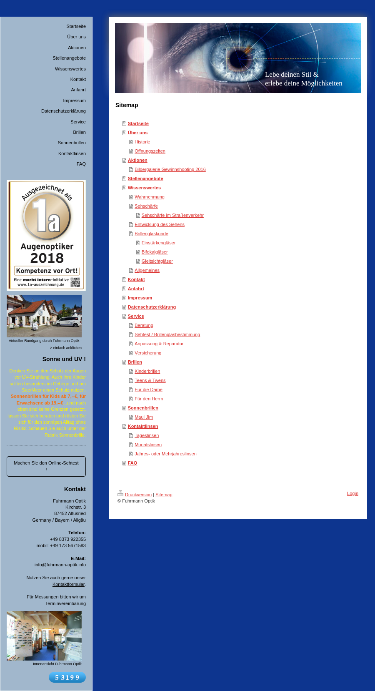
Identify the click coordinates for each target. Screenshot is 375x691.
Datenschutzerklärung (152, 306)
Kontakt (136, 279)
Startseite (138, 123)
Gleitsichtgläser (157, 261)
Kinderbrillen (147, 371)
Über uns (138, 132)
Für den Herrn (149, 398)
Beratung (144, 325)
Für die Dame (148, 389)
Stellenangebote (145, 178)
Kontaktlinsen (143, 426)
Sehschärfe (146, 206)
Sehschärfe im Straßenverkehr (173, 215)
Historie (142, 141)
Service (136, 316)
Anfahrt (136, 288)
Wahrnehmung (150, 196)
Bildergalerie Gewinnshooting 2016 (170, 169)
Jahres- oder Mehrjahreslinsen (166, 453)
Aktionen (138, 160)
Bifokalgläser (155, 251)
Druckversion (135, 494)
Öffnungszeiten (150, 150)
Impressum (140, 297)
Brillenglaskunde (151, 233)
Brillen (135, 361)
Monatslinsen (148, 444)
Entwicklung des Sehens (160, 224)
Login (352, 493)
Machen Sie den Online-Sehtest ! (46, 466)
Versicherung (148, 352)
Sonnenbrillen (143, 407)
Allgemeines (147, 270)
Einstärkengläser (159, 242)
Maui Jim (144, 417)
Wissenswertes (144, 187)
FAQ (133, 462)
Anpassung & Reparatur (159, 343)
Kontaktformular (68, 584)
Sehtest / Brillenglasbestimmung (167, 334)
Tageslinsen (147, 435)
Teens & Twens (150, 380)
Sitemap (163, 494)
